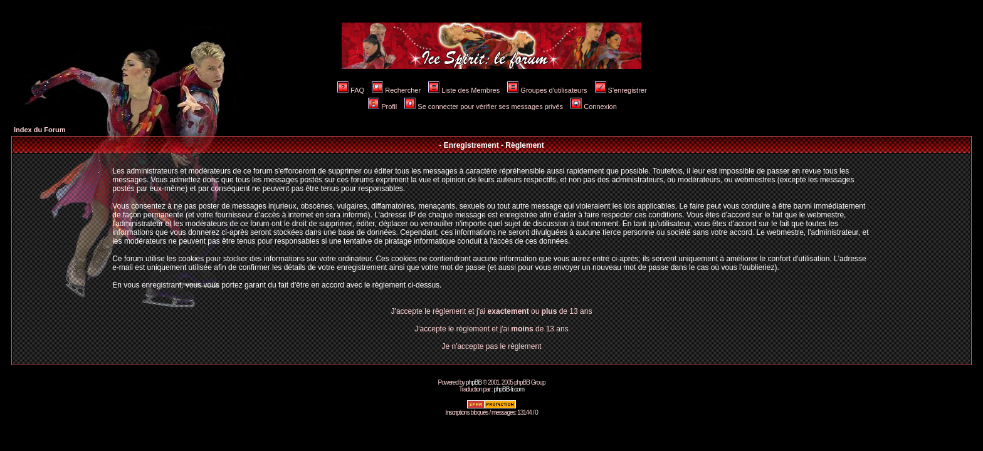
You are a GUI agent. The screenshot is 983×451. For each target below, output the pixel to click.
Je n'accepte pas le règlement (491, 346)
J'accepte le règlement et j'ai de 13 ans (491, 328)
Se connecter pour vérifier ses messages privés (483, 106)
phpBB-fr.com (508, 389)
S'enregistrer (621, 90)
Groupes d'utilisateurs (547, 90)
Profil (382, 106)
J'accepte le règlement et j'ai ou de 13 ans (491, 311)
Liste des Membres (464, 90)
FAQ (350, 90)
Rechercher (396, 90)
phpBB (473, 382)
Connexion (593, 106)
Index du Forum (40, 129)
